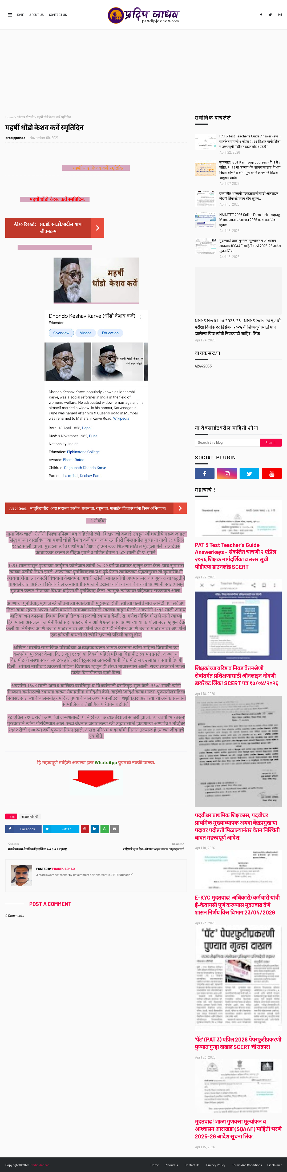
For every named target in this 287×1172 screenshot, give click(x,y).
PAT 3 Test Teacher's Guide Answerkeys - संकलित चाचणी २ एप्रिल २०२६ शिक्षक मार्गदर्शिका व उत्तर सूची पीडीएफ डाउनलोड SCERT (250, 141)
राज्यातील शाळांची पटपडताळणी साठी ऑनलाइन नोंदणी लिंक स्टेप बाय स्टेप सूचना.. (248, 196)
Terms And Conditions (247, 1165)
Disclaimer (274, 1165)
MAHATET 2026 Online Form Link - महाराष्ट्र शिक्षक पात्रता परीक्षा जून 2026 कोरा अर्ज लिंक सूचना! (249, 220)
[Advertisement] (143, 69)
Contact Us (58, 15)
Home (20, 15)
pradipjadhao (15, 138)
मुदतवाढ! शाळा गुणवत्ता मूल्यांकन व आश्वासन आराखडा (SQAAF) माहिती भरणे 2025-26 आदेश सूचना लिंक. (250, 245)
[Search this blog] (227, 443)
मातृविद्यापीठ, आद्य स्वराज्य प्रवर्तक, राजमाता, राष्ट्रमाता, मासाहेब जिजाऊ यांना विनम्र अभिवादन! (98, 508)
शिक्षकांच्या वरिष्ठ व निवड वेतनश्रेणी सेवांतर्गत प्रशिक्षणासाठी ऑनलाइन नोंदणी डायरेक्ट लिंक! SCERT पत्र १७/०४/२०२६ (236, 675)
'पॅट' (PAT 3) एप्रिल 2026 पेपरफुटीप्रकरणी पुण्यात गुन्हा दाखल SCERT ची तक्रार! (238, 1043)
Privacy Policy (215, 1165)
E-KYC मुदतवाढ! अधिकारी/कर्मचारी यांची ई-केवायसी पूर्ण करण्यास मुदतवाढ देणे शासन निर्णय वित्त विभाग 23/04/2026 (237, 905)
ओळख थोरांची (25, 117)
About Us (36, 15)
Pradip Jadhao (40, 1165)
